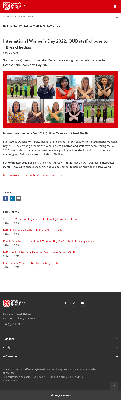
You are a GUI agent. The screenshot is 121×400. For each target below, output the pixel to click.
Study (6, 347)
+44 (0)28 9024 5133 (14, 324)
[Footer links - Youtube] (82, 303)
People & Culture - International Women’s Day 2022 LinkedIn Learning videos (48, 241)
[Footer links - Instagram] (73, 303)
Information (11, 356)
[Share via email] (18, 198)
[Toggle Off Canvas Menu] (115, 6)
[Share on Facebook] (5, 198)
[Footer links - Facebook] (65, 303)
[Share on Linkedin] (12, 198)
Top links (8, 338)
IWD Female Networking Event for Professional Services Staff (39, 252)
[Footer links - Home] (14, 303)
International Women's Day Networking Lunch (30, 263)
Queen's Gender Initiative (18, 16)
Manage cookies (60, 395)
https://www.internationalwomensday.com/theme (33, 175)
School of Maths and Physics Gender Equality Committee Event (40, 219)
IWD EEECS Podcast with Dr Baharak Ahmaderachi (32, 230)
